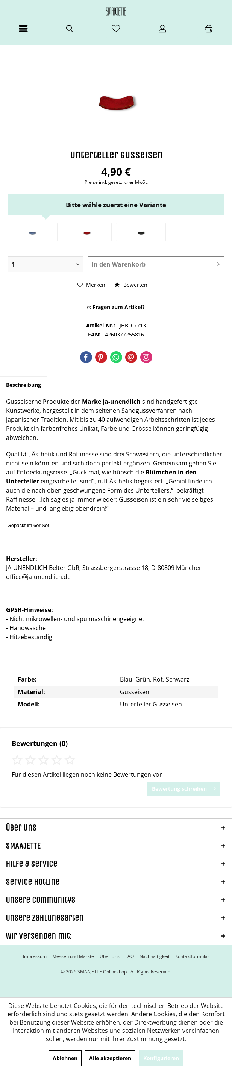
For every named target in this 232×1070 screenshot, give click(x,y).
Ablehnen (65, 1058)
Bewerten (130, 284)
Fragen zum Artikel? (116, 307)
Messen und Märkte (73, 956)
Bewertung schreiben (184, 787)
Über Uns (110, 956)
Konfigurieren (161, 1058)
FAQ (129, 956)
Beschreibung (23, 384)
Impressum (35, 956)
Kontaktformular (192, 956)
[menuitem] (23, 32)
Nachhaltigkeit (155, 956)
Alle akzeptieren (110, 1058)
